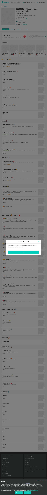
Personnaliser (18, 493)
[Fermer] (39, 242)
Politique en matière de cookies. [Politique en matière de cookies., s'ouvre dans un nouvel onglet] (32, 490)
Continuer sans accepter (41, 481)
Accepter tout (27, 493)
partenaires (28, 483)
